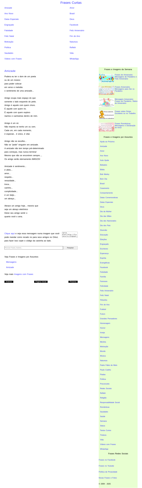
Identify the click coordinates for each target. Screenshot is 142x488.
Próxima (73, 282)
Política (7, 47)
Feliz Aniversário (77, 30)
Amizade (8, 8)
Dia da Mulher (106, 211)
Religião (103, 398)
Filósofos (103, 300)
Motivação (8, 42)
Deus (72, 19)
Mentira (103, 342)
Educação (104, 235)
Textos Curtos (105, 430)
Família (103, 277)
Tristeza (103, 435)
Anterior (9, 282)
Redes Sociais (106, 388)
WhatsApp (74, 59)
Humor (102, 328)
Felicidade (104, 286)
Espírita (103, 258)
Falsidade (8, 30)
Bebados (103, 165)
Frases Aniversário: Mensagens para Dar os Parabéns (116, 90)
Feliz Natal (9, 36)
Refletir (73, 47)
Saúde (102, 416)
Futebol (103, 309)
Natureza (74, 42)
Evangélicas (105, 263)
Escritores (104, 249)
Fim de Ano (75, 36)
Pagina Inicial (41, 282)
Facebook (74, 25)
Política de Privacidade (108, 472)
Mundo (103, 351)
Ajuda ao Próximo (107, 142)
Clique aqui (9, 233)
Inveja (102, 333)
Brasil (72, 13)
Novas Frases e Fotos (108, 478)
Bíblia (102, 170)
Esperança (104, 253)
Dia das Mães (105, 216)
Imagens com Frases (23, 274)
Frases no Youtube (106, 466)
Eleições (103, 239)
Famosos (103, 281)
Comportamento (106, 193)
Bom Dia (103, 179)
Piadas (103, 374)
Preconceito (104, 384)
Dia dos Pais (105, 225)
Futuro (102, 314)
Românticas (104, 407)
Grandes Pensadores (108, 319)
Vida (72, 53)
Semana (103, 421)
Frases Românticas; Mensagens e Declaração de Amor (117, 127)
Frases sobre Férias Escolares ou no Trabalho (117, 114)
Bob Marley (104, 174)
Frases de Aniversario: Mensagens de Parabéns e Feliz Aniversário (118, 78)
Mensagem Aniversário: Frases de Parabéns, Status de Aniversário (118, 102)
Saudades (8, 53)
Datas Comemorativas (109, 197)
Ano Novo (8, 13)
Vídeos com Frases (13, 59)
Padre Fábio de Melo (108, 365)
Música (103, 356)
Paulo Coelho (105, 370)
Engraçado (9, 25)
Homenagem (105, 323)
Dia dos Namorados (108, 221)
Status (102, 426)
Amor (72, 8)
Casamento (104, 188)
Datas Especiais (11, 19)
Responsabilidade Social (110, 402)
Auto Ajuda (104, 160)
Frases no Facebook (107, 460)
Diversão (103, 230)
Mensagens (104, 337)
